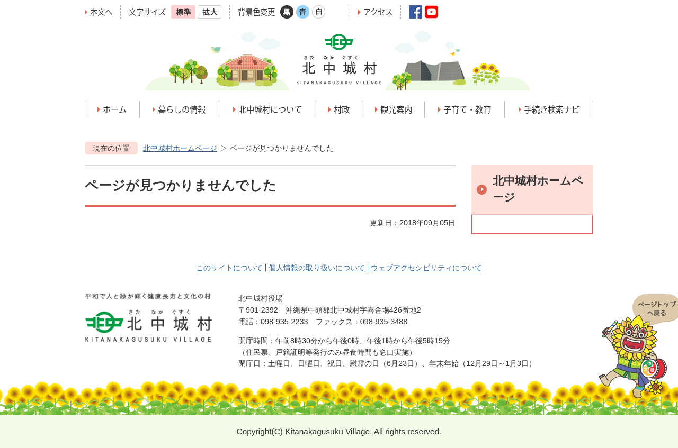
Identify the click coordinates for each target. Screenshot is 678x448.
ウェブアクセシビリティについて (426, 267)
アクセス (377, 11)
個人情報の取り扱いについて (317, 267)
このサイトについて (229, 267)
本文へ (101, 11)
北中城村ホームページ (180, 148)
